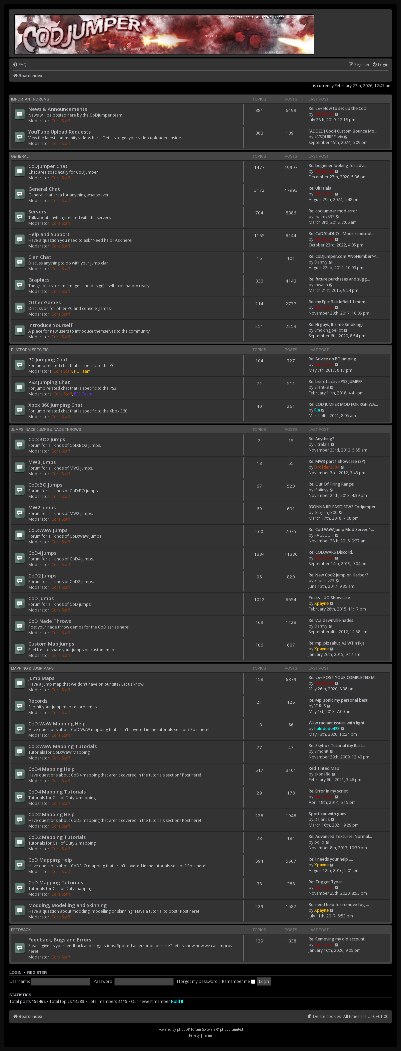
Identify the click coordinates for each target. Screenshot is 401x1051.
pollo (319, 842)
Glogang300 (325, 512)
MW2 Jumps (42, 507)
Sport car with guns (327, 814)
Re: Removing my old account (337, 939)
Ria (317, 410)
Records (37, 700)
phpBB (182, 1029)
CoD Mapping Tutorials (55, 882)
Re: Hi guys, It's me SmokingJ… (337, 324)
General (20, 156)
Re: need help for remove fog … (339, 904)
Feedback (21, 930)
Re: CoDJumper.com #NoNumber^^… (344, 256)
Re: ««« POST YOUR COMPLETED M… (343, 677)
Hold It (177, 1001)
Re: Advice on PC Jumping (332, 359)
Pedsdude (324, 114)
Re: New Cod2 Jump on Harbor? (338, 575)
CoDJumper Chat (48, 166)
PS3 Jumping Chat (49, 382)
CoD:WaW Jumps (47, 530)
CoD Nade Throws (49, 621)
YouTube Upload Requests (59, 131)
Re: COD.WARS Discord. (331, 552)
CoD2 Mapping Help (51, 814)
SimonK (321, 751)
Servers (37, 211)
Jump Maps (41, 678)
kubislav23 (324, 580)
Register (37, 973)
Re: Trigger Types (326, 882)
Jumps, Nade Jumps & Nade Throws (46, 429)
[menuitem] (20, 64)
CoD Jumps (41, 598)
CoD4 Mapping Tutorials (57, 791)
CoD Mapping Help (50, 859)
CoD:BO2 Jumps (46, 439)
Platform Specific (30, 350)
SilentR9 (321, 387)
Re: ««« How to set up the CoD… (339, 108)
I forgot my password (197, 981)
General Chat (44, 188)
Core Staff (60, 121)
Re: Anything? (321, 439)
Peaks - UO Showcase (329, 597)
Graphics (38, 279)
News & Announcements (57, 109)
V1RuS (320, 706)
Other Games (44, 302)
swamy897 (324, 216)
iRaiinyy (321, 490)
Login (15, 973)
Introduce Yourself (50, 325)
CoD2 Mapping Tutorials (57, 837)
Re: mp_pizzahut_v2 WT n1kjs (337, 643)
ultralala (322, 444)
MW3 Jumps (42, 462)
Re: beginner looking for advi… (338, 165)
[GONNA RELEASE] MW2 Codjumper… (344, 507)
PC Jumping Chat (48, 359)
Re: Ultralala (320, 188)
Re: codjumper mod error (333, 211)
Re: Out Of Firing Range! (331, 484)
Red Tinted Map (324, 768)
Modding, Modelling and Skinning (67, 905)
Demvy (320, 262)
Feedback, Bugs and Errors (59, 939)
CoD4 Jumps (42, 552)
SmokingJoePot (328, 330)
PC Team (82, 371)
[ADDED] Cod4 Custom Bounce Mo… (343, 131)
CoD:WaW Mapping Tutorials (62, 746)
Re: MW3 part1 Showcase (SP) (337, 461)
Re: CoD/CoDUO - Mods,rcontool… (341, 233)
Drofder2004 (326, 467)
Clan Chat (39, 256)
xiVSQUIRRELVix (328, 137)
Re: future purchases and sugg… (339, 279)
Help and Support (49, 234)
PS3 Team (83, 394)
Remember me (238, 981)
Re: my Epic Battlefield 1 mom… (338, 302)
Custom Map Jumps (51, 643)
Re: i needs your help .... (331, 859)
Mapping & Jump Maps (32, 668)
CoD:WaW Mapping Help (57, 723)
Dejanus (322, 819)
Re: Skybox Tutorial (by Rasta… (338, 745)
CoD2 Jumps (42, 575)
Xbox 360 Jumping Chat (55, 404)
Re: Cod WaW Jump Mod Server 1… (341, 529)
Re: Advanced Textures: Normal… (340, 836)
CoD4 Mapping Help (51, 768)
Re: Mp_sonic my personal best (338, 700)
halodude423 (327, 728)
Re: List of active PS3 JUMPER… (337, 381)
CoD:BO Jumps (45, 484)
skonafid (322, 774)
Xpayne (321, 603)
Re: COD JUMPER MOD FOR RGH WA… (343, 404)
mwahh (321, 285)
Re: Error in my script (328, 791)
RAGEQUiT (324, 535)
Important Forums (30, 99)
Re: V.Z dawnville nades (331, 620)
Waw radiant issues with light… (338, 723)
